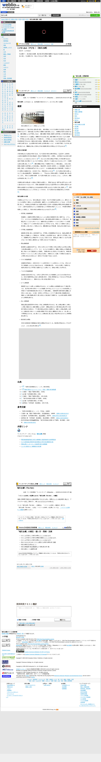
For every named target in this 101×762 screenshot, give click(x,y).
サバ (40, 249)
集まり (67, 499)
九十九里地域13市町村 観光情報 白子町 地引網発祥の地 (37, 442)
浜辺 (62, 129)
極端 (77, 220)
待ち (47, 499)
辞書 (3, 1)
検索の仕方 (10, 686)
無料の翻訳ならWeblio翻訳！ (28, 6)
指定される (29, 499)
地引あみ (77, 118)
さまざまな (42, 501)
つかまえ (26, 542)
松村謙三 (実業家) (81, 217)
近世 (70, 187)
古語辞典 (47, 1)
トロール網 (37, 542)
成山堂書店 (42, 415)
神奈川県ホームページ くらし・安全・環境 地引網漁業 (40, 389)
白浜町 (28, 304)
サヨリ (33, 265)
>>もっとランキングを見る (92, 228)
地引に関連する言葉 (22, 566)
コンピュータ (7, 43)
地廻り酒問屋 (78, 111)
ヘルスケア (6, 63)
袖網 (50, 54)
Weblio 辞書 (91, 1)
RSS (57, 709)
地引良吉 (77, 135)
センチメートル (54, 288)
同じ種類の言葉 (13, 19)
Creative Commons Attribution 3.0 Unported (36, 654)
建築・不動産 (7, 54)
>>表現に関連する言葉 (65, 567)
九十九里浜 (27, 153)
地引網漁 (77, 133)
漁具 (63, 233)
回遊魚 (55, 204)
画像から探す (28, 686)
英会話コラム (7, 135)
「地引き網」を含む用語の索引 (26, 623)
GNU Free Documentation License (45, 639)
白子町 (48, 156)
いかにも (78, 205)
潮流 (32, 251)
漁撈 (32, 136)
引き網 (21, 54)
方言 (4, 76)
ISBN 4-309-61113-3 (62, 413)
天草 (61, 189)
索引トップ (33, 44)
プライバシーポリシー (12, 692)
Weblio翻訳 (83, 690)
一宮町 (22, 168)
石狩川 (28, 274)
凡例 (52, 44)
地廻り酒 (77, 109)
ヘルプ (98, 1)
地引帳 (42, 566)
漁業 (27, 546)
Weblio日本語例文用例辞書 (28, 527)
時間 (36, 499)
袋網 (34, 54)
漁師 (24, 156)
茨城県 (23, 217)
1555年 (67, 153)
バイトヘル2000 (23, 495)
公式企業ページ (66, 685)
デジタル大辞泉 (24, 44)
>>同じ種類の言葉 (54, 567)
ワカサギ (61, 274)
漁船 (54, 542)
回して (27, 501)
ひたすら (43, 499)
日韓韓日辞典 (39, 1)
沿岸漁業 (36, 102)
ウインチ (47, 202)
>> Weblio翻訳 (95, 232)
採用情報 (64, 688)
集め (30, 54)
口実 (77, 214)
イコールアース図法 (81, 208)
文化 (4, 58)
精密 (77, 200)
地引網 (76, 130)
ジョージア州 (40, 126)
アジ (22, 219)
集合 (34, 499)
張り (23, 56)
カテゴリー (53, 91)
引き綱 (60, 54)
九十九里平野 (52, 184)
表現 (23, 19)
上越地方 (28, 247)
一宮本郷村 (61, 166)
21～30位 (90, 197)
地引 (27, 19)
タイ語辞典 (83, 698)
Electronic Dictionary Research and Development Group (68, 675)
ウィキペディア (24, 91)
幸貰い (77, 96)
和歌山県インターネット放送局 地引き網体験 (34, 444)
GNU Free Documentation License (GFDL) (38, 644)
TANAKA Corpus (6, 650)
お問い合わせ (47, 685)
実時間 (23, 499)
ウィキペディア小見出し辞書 (28, 484)
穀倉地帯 (41, 184)
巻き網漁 (32, 546)
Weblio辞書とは (11, 685)
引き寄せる (31, 544)
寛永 (42, 166)
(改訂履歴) (38, 640)
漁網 (61, 102)
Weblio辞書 (24, 642)
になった (54, 499)
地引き (33, 566)
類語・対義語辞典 (11, 1)
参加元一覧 (97, 12)
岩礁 (29, 217)
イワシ (21, 173)
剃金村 (35, 156)
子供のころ (29, 535)
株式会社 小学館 (20, 637)
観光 (35, 323)
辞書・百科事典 (7, 78)
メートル (27, 221)
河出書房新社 (46, 413)
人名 (4, 74)
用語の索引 (40, 44)
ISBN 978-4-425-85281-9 (59, 415)
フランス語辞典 (84, 695)
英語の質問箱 (7, 139)
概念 (77, 203)
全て (3, 36)
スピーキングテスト (9, 144)
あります (48, 535)
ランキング (47, 44)
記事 (32, 495)
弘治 (60, 153)
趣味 (4, 65)
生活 (4, 60)
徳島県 (23, 233)
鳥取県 (23, 286)
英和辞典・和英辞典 (85, 688)
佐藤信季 (27, 173)
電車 (4, 45)
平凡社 (42, 411)
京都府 (23, 263)
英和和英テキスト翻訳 (26, 604)
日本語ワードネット (21, 669)
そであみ (54, 54)
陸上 (36, 56)
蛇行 (77, 222)
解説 (56, 495)
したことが (42, 535)
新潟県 (23, 247)
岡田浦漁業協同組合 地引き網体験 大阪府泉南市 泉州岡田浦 (38, 439)
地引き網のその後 (80, 124)
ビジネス (5, 38)
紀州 (20, 156)
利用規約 (9, 690)
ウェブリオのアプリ (30, 685)
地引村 (76, 128)
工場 (24, 206)
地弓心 (76, 114)
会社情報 (64, 686)
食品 (4, 71)
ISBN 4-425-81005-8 (62, 418)
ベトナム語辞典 (84, 700)
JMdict (27, 675)
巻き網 (77, 94)
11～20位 (83, 197)
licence (33, 677)
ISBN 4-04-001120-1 (30, 422)
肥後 (58, 189)
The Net (48, 495)
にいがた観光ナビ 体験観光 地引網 (31, 446)
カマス (27, 219)
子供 (27, 537)
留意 (77, 211)
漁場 (39, 206)
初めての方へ (89, 12)
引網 (76, 99)
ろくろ (19, 202)
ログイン (83, 1)
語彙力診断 (7, 142)
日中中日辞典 (31, 1)
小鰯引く (77, 84)
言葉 (20, 19)
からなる (66, 54)
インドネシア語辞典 (85, 697)
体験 (41, 537)
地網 (50, 56)
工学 (4, 52)
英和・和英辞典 (22, 1)
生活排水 (29, 206)
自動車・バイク (7, 47)
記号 (3, 129)
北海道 (23, 274)
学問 (4, 56)
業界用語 (5, 41)
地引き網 (39, 434)
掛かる (51, 501)
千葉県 (44, 156)
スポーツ (5, 67)
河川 (25, 277)
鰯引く (77, 86)
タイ (44, 249)
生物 (4, 69)
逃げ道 (39, 54)
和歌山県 (23, 304)
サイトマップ (10, 693)
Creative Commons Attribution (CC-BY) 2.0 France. (37, 652)
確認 (77, 225)
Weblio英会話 (8, 137)
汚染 (42, 206)
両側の (47, 54)
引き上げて (41, 56)
